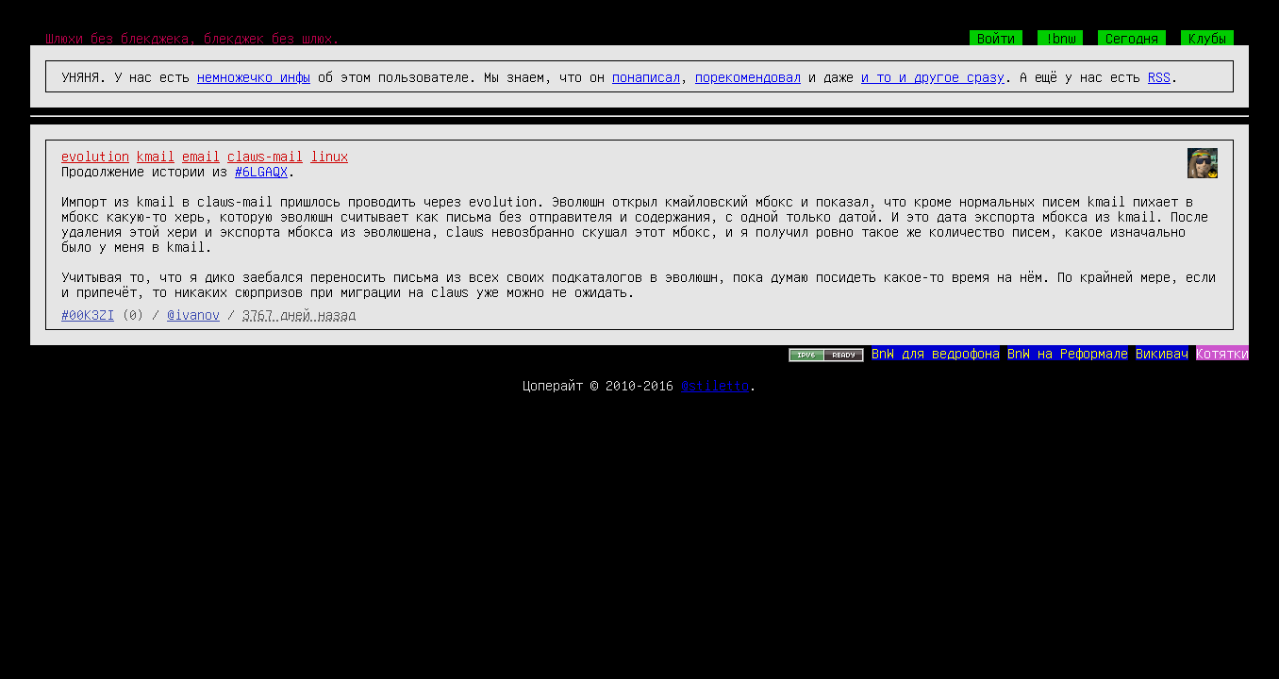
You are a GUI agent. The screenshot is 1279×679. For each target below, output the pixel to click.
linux (329, 155)
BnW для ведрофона (936, 352)
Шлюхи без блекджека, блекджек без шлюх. (192, 37)
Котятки (1222, 352)
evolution (95, 155)
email (201, 155)
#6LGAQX (261, 170)
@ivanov (193, 314)
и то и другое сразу (933, 76)
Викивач (1162, 352)
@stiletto (715, 384)
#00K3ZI (87, 314)
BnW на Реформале (1067, 352)
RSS (1159, 76)
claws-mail (265, 155)
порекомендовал (748, 76)
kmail (155, 155)
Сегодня (1131, 37)
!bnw (1060, 37)
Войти (996, 37)
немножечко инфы (253, 76)
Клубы (1207, 37)
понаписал (646, 76)
